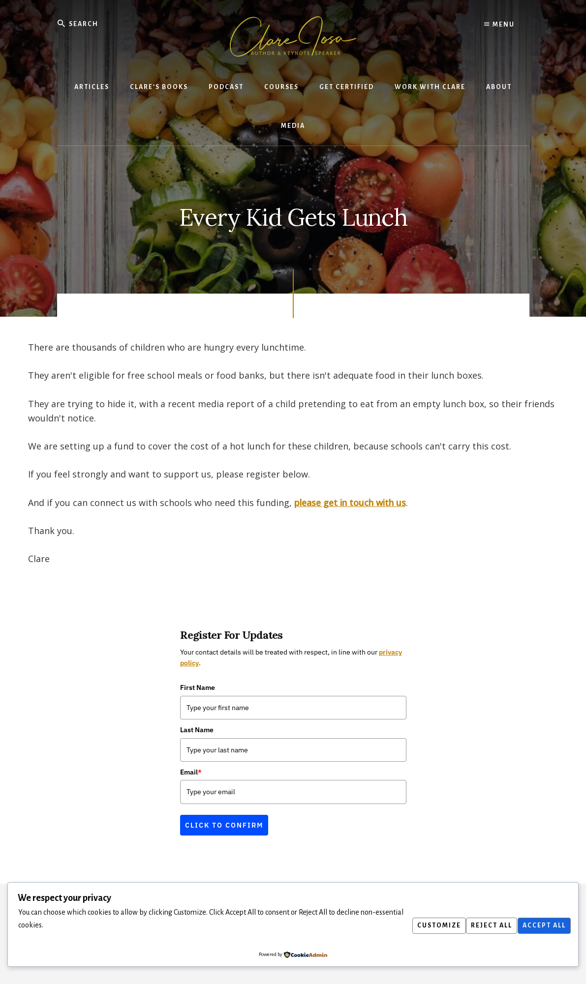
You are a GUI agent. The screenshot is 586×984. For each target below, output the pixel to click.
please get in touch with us (350, 502)
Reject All (484, 925)
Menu (499, 24)
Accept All (541, 925)
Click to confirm (224, 825)
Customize (427, 925)
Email (191, 772)
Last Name (197, 729)
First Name (197, 688)
